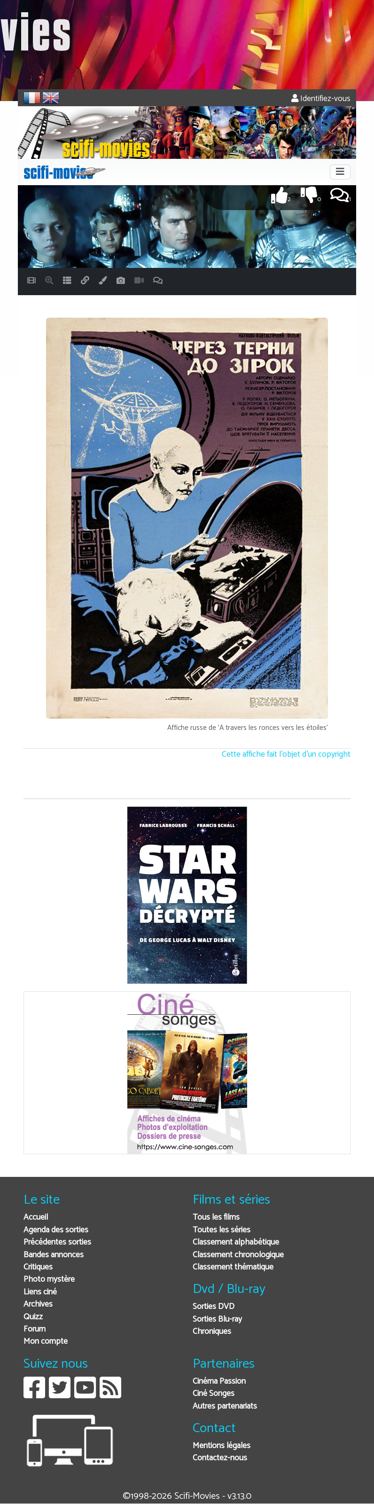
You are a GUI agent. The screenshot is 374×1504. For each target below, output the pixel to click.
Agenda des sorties (55, 1230)
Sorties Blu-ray (217, 1319)
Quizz (33, 1317)
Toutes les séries (221, 1230)
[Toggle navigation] (340, 172)
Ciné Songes (213, 1394)
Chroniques (212, 1332)
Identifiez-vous (321, 99)
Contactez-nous (220, 1458)
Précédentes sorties (57, 1242)
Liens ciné (40, 1292)
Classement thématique (233, 1267)
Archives (38, 1304)
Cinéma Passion (219, 1381)
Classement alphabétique (236, 1242)
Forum (34, 1329)
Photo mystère (49, 1279)
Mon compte (45, 1341)
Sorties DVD (213, 1307)
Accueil (35, 1217)
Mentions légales (221, 1446)
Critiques (38, 1267)
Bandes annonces (53, 1255)
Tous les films (216, 1217)
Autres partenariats (225, 1406)
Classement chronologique (238, 1255)
